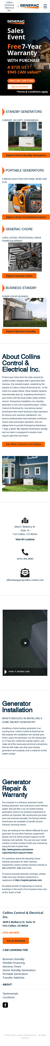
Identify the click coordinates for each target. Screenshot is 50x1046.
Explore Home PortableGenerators (26, 217)
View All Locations (25, 539)
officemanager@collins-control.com (25, 580)
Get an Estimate (20, 86)
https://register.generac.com (28, 880)
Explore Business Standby (21, 331)
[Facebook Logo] (5, 1005)
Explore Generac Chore (19, 275)
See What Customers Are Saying (23, 444)
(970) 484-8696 (25, 559)
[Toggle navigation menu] (45, 6)
